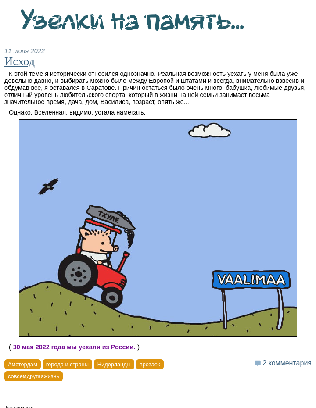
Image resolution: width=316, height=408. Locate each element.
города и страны (67, 364)
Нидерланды (114, 364)
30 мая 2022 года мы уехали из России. (74, 347)
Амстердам (22, 364)
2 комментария (287, 363)
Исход (19, 61)
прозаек (150, 364)
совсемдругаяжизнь (33, 376)
